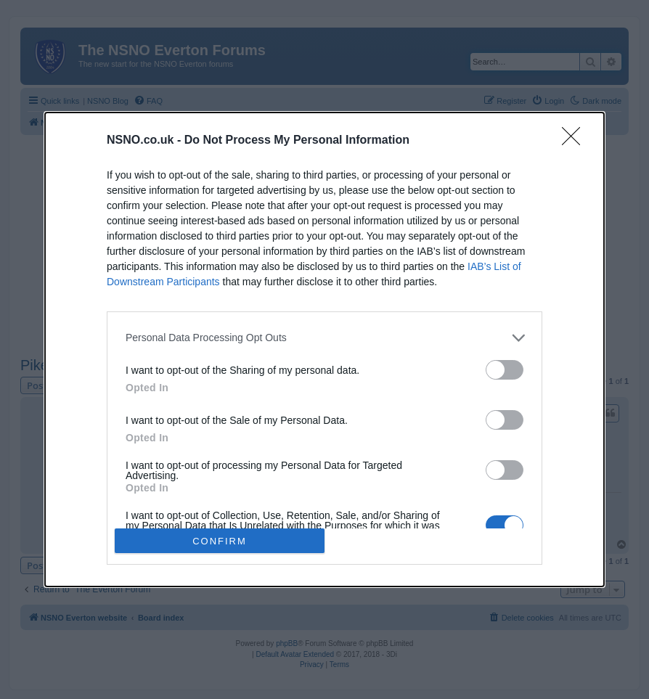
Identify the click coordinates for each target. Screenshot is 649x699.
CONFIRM (219, 541)
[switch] (504, 370)
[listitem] (324, 338)
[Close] (575, 141)
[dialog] (324, 350)
